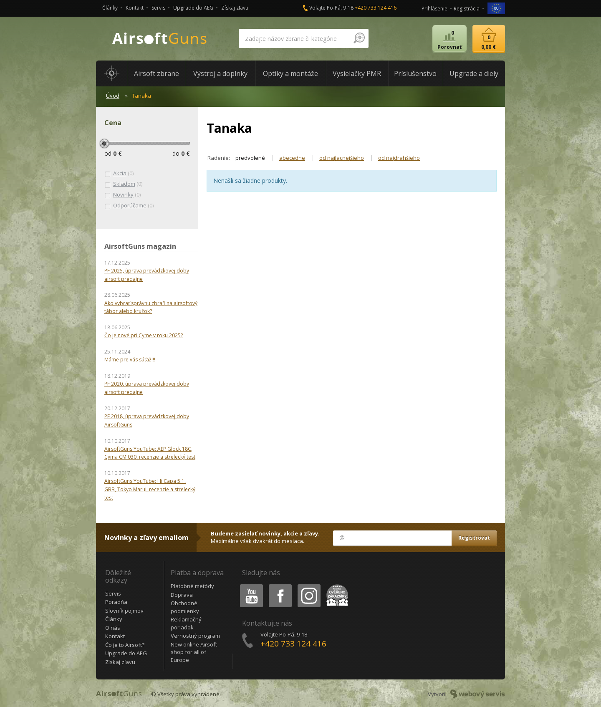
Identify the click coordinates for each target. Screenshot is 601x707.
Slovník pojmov (124, 610)
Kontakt (135, 7)
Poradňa (116, 602)
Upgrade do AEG (193, 7)
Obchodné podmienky (185, 607)
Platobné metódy (192, 586)
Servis (158, 7)
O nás (112, 627)
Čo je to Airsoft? (124, 645)
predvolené (250, 158)
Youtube (249, 585)
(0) (119, 173)
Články (110, 7)
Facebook (279, 585)
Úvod (112, 95)
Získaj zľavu (234, 7)
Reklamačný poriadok (186, 623)
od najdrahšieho (399, 158)
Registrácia (467, 8)
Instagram (308, 585)
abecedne (292, 158)
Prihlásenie (434, 8)
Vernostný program (195, 635)
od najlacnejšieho (341, 158)
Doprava (182, 594)
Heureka (335, 585)
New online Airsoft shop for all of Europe (194, 652)
